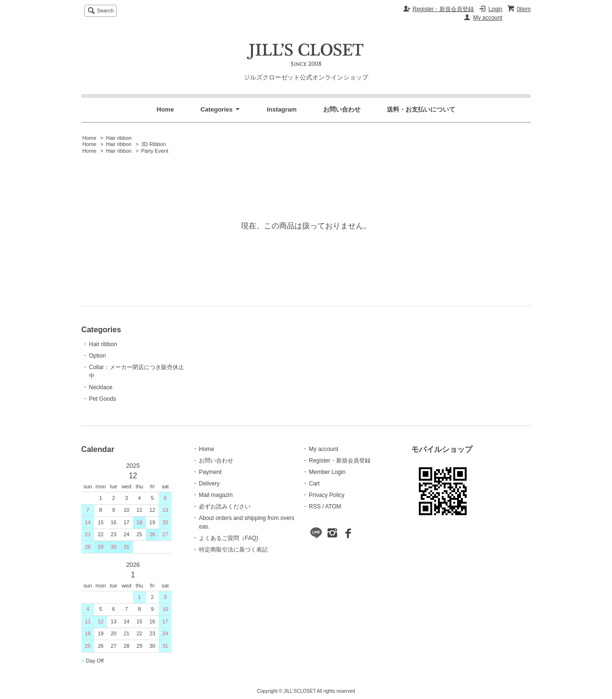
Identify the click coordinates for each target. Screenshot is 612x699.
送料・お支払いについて (421, 109)
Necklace (100, 387)
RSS (315, 506)
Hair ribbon (118, 138)
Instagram (281, 109)
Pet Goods (102, 398)
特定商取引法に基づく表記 (233, 549)
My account (487, 17)
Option (97, 355)
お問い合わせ (342, 109)
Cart (314, 483)
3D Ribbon (153, 144)
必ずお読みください (225, 506)
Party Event (154, 151)
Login (495, 9)
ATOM (333, 506)
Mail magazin (216, 495)
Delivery (209, 483)
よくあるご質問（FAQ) (228, 538)
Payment (210, 472)
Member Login (327, 472)
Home (165, 109)
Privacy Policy (327, 495)
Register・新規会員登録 (443, 9)
